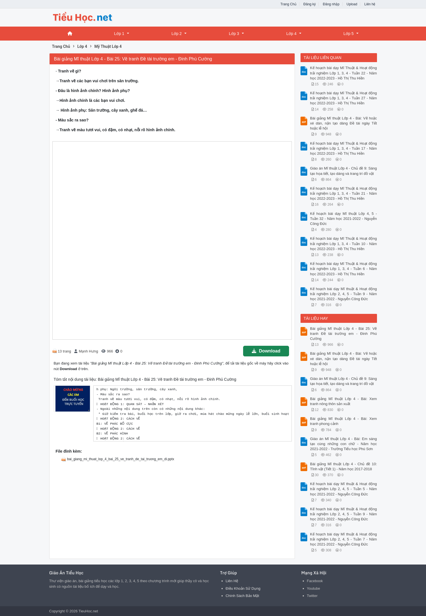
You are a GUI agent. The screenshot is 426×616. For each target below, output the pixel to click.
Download (266, 351)
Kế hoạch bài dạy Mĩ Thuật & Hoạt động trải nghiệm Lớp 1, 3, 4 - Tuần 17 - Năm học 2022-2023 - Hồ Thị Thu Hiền (343, 148)
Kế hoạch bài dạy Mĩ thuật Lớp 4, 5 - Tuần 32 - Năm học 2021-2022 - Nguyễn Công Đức (343, 218)
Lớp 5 (348, 33)
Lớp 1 (119, 33)
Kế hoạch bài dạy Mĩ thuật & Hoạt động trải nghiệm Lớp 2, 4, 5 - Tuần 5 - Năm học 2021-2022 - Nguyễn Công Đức (343, 489)
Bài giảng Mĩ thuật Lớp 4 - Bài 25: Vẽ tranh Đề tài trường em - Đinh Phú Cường (343, 333)
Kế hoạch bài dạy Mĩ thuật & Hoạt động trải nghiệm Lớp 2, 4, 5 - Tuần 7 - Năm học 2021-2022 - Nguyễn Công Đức (343, 539)
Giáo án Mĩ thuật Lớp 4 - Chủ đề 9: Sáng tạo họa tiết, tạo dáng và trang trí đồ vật (343, 170)
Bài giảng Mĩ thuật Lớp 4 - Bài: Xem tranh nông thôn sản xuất (343, 401)
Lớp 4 (291, 33)
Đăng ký (309, 4)
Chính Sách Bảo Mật (242, 596)
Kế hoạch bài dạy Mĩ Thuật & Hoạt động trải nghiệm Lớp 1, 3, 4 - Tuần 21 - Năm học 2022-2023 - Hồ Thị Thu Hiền (343, 193)
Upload (351, 4)
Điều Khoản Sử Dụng (243, 588)
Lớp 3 (234, 33)
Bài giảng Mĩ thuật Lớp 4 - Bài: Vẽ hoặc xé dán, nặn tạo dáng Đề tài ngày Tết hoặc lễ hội (343, 123)
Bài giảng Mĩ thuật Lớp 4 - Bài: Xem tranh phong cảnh (343, 421)
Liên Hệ (232, 581)
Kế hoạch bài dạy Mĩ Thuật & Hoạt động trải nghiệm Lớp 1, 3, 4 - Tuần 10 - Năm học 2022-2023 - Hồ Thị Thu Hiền (343, 243)
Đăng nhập (331, 4)
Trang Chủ (288, 4)
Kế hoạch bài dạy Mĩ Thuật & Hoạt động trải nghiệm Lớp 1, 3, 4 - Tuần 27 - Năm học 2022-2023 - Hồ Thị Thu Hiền (343, 98)
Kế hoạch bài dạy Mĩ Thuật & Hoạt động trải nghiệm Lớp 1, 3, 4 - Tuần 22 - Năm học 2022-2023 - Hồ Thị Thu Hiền (343, 73)
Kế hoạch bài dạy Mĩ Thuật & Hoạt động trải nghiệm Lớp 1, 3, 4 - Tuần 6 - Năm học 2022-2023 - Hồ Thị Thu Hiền (343, 269)
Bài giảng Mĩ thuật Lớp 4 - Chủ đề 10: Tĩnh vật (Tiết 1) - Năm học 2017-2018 (343, 466)
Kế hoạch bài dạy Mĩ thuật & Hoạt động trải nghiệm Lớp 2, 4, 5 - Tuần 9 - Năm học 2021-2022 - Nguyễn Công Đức (343, 294)
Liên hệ (370, 4)
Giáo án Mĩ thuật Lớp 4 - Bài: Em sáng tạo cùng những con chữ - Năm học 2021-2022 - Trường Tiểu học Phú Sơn (343, 444)
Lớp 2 (176, 33)
